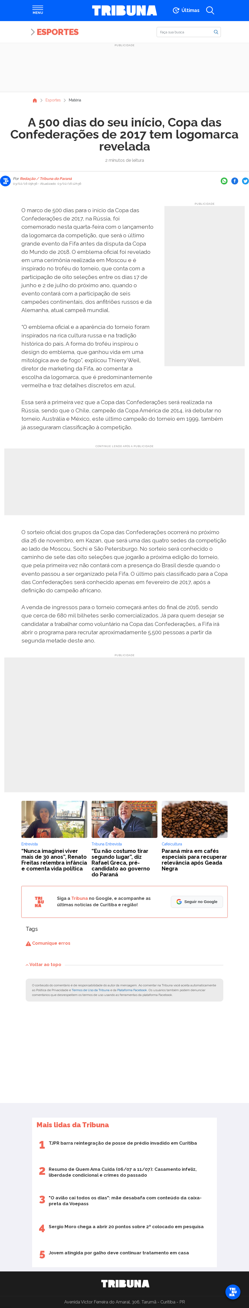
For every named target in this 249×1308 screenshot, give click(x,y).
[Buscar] (189, 32)
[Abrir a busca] (210, 10)
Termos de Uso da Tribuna (91, 990)
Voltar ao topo (43, 964)
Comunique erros (48, 943)
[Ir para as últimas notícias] (185, 11)
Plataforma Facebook (132, 990)
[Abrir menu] (37, 10)
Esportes (57, 32)
